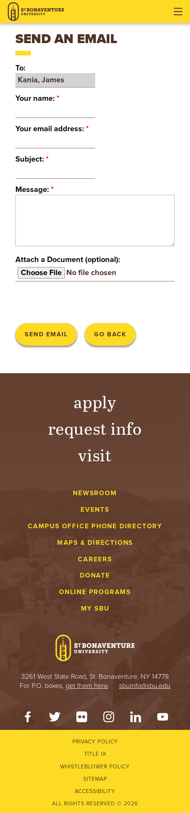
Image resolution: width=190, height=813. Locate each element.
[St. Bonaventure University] (36, 11)
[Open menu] (178, 11)
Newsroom (95, 493)
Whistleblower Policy (95, 766)
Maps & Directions (95, 543)
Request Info (95, 428)
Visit (95, 454)
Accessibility (95, 791)
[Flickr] (81, 718)
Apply (95, 401)
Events (95, 510)
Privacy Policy (95, 741)
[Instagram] (108, 718)
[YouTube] (162, 718)
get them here (87, 685)
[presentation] (74, 302)
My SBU (95, 608)
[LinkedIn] (135, 718)
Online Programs (95, 592)
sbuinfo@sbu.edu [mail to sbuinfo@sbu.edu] (144, 685)
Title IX (95, 754)
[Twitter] (55, 718)
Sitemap (95, 779)
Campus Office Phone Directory (95, 526)
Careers (95, 559)
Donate (95, 575)
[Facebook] (28, 718)
